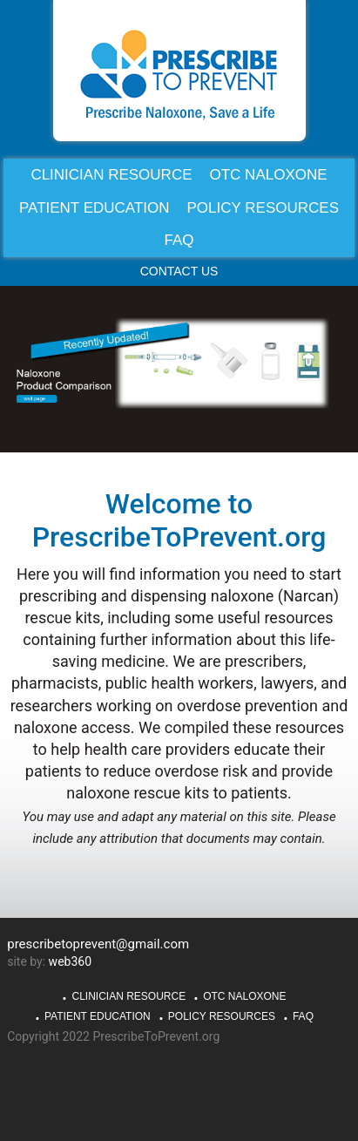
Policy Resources (221, 1016)
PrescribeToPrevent (179, 74)
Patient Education (97, 1016)
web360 (70, 961)
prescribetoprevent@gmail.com (98, 944)
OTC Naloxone (244, 996)
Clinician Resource (128, 996)
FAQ (303, 1016)
